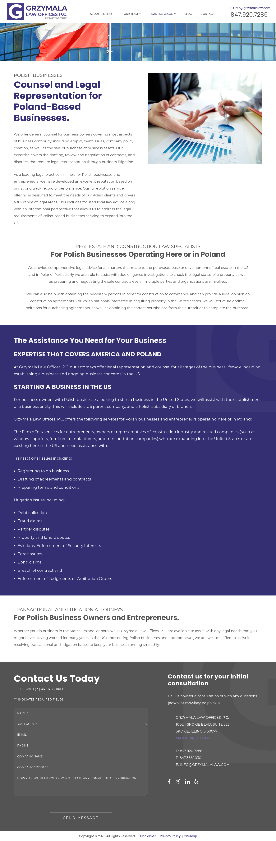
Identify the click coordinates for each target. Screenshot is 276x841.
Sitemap (190, 836)
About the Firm (101, 14)
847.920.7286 (249, 15)
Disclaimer (148, 836)
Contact (207, 14)
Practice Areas (161, 14)
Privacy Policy (170, 836)
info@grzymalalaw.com (252, 8)
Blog (188, 14)
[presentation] (43, 804)
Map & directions (193, 738)
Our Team (131, 14)
